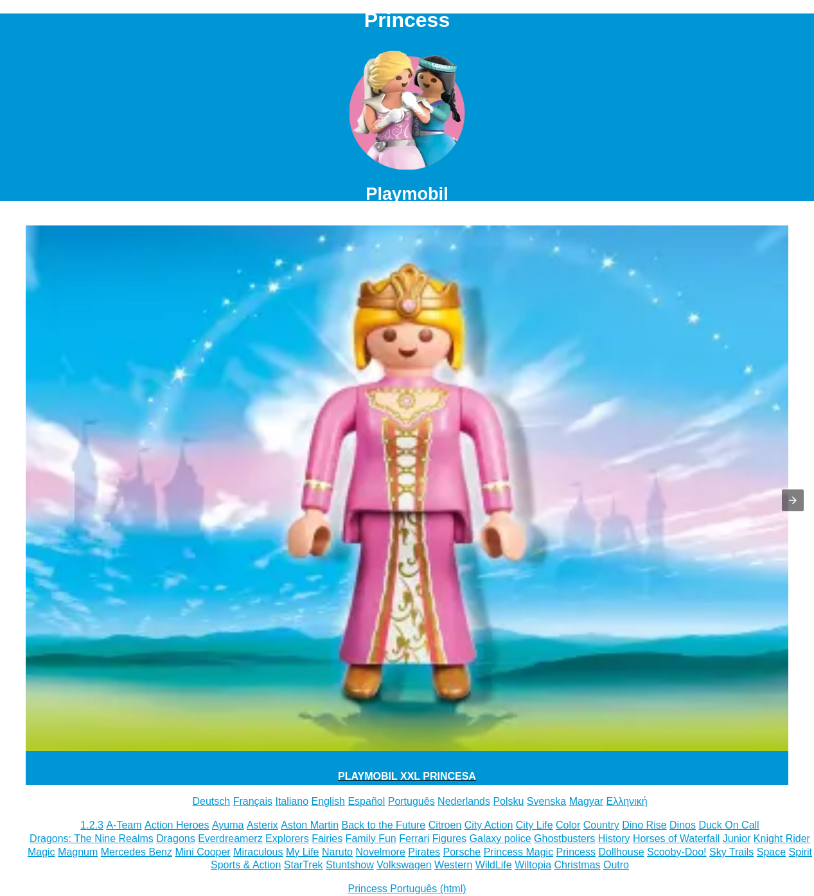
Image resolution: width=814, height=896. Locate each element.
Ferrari (414, 838)
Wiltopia (533, 864)
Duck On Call (728, 825)
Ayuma (228, 825)
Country (601, 825)
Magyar (586, 801)
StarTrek (303, 864)
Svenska (546, 801)
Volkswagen (403, 864)
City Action (489, 825)
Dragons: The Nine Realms (92, 838)
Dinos (682, 825)
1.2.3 (91, 825)
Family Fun (371, 838)
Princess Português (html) (407, 888)
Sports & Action (246, 864)
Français (252, 801)
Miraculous (258, 852)
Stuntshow (350, 864)
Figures (449, 838)
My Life (302, 852)
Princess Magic (518, 852)
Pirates (424, 852)
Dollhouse (621, 852)
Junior (737, 838)
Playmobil (407, 194)
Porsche (462, 852)
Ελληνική (627, 801)
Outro (616, 864)
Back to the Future (384, 825)
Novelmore (380, 852)
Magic (41, 852)
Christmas (577, 864)
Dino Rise (644, 825)
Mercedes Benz (136, 852)
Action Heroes (177, 825)
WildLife (493, 864)
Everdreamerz (230, 838)
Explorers (287, 838)
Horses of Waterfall (676, 838)
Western (453, 864)
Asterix (262, 825)
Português (411, 801)
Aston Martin (310, 825)
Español (366, 801)
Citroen (445, 825)
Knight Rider (782, 838)
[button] (793, 500)
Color (568, 825)
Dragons (175, 838)
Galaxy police (500, 838)
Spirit (800, 852)
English (327, 801)
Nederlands (464, 801)
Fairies (327, 838)
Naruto (337, 852)
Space (771, 852)
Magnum (78, 852)
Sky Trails (731, 852)
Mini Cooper (202, 852)
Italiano (291, 801)
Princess (576, 852)
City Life (534, 825)
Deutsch (211, 801)
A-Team (123, 825)
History (614, 838)
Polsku (508, 801)
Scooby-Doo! (677, 852)
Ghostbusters (564, 838)
